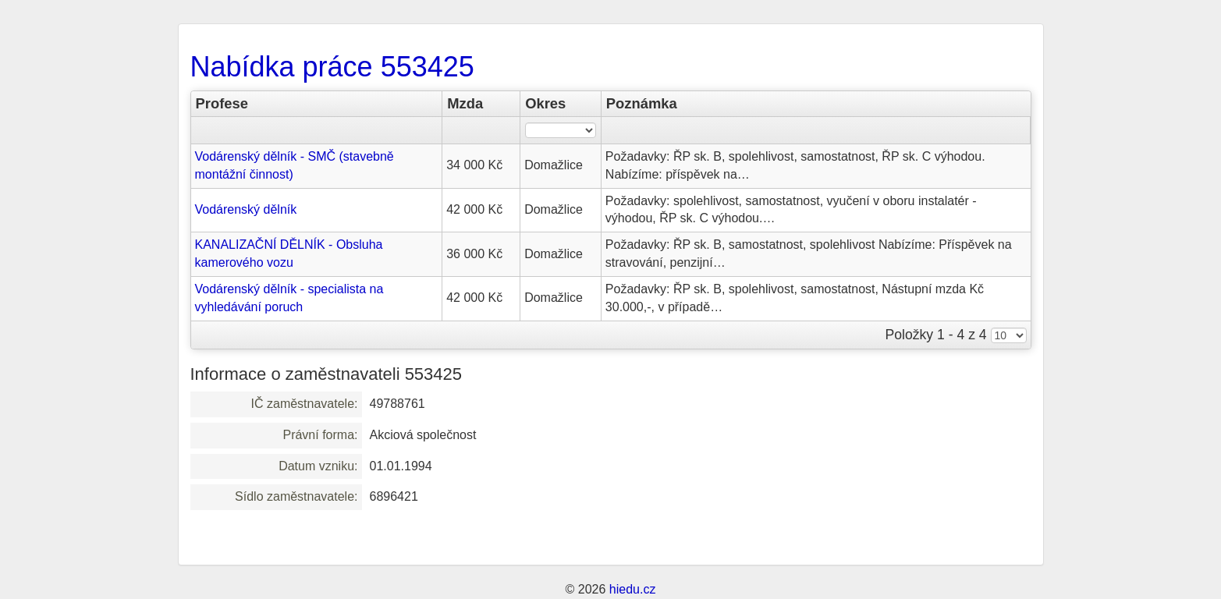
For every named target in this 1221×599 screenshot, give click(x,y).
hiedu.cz (632, 589)
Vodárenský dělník (246, 209)
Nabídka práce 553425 (332, 67)
